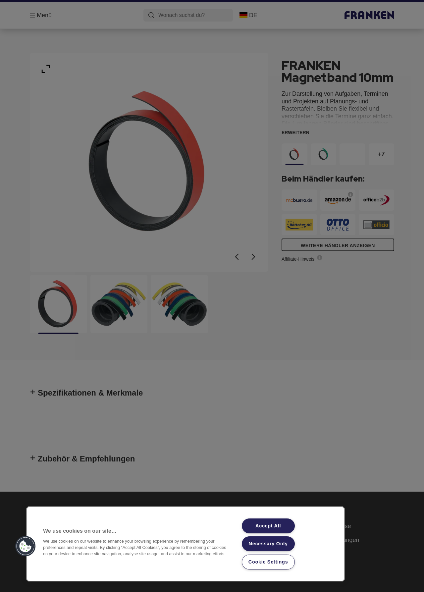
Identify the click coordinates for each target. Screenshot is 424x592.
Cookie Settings (268, 562)
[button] (25, 546)
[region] (185, 544)
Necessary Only (268, 543)
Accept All (268, 525)
